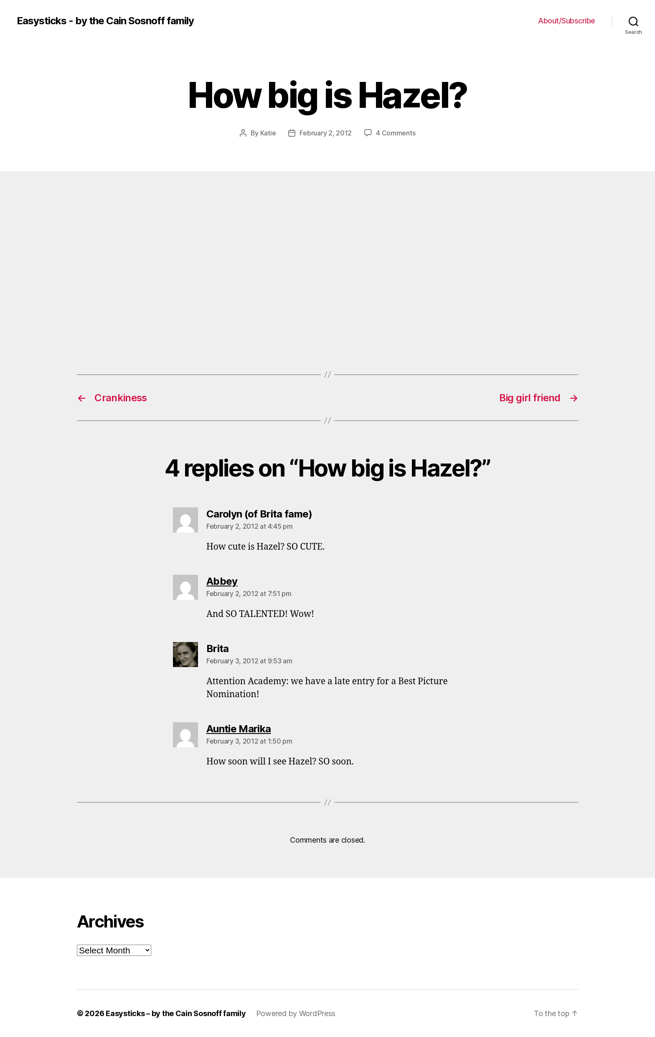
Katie (268, 133)
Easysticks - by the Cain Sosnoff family (105, 21)
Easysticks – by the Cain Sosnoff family (176, 1013)
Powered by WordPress (296, 1013)
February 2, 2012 (326, 133)
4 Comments (395, 133)
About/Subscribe (566, 20)
